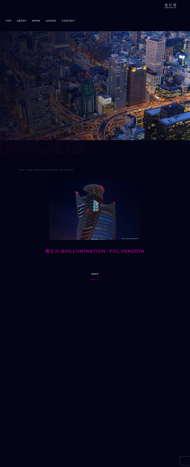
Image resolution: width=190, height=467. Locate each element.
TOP (8, 21)
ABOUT (22, 21)
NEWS (36, 21)
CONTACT (68, 21)
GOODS (51, 21)
